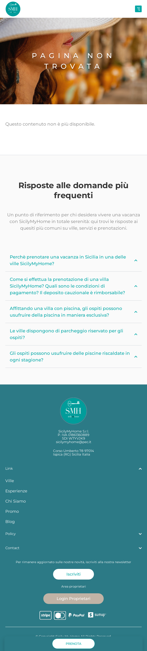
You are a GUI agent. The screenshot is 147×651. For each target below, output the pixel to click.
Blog (10, 521)
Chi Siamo (15, 501)
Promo (12, 511)
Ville (9, 480)
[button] (73, 644)
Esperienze (16, 490)
